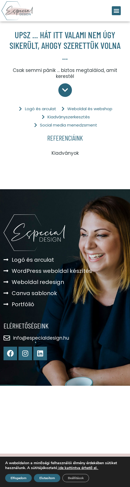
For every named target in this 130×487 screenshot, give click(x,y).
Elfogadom (18, 478)
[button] (116, 10)
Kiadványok (65, 153)
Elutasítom (47, 478)
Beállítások (76, 478)
